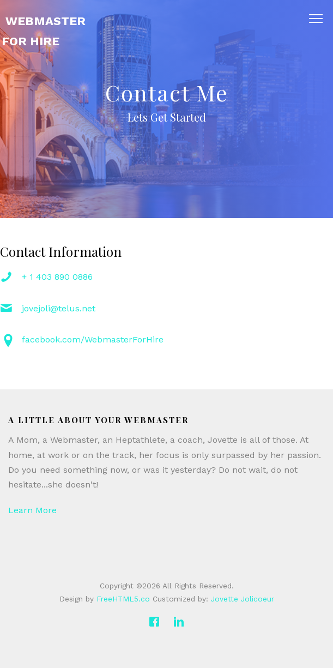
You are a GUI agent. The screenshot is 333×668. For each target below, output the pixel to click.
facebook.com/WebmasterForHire (93, 339)
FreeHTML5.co (123, 598)
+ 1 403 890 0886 (57, 277)
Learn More (32, 510)
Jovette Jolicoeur (242, 598)
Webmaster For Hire (44, 31)
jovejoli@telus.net (58, 308)
